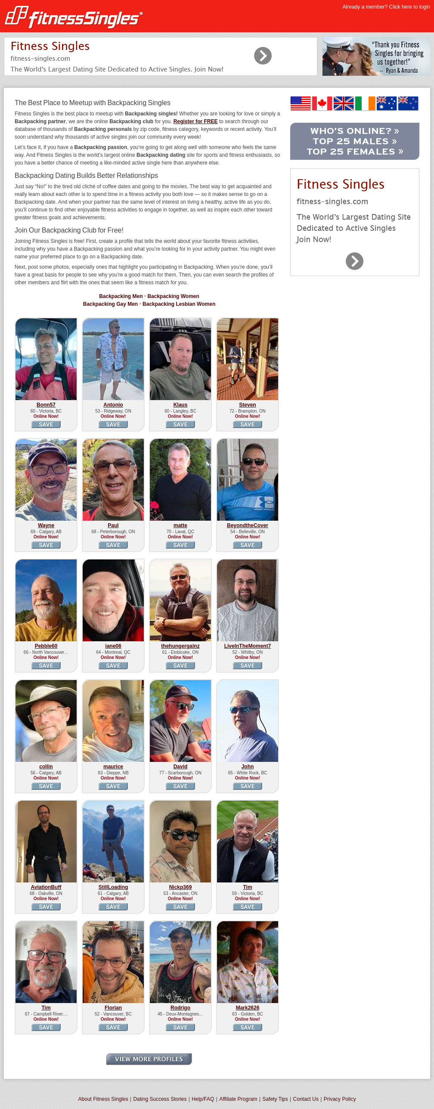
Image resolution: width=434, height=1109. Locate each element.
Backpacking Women (173, 296)
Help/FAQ (203, 1099)
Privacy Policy (340, 1099)
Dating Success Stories (159, 1099)
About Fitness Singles (103, 1099)
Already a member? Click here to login (386, 7)
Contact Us (306, 1099)
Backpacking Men (121, 296)
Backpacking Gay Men (110, 304)
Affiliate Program (238, 1099)
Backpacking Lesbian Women (179, 304)
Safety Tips (275, 1099)
